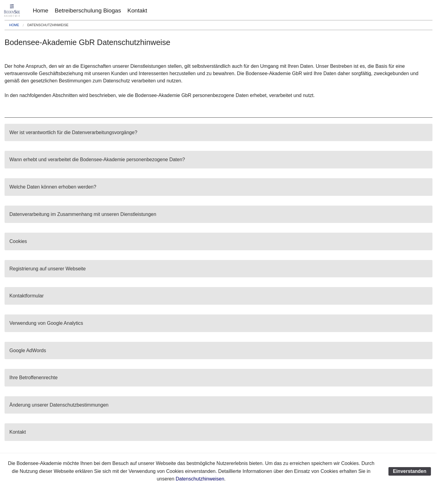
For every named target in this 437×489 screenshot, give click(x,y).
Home (40, 10)
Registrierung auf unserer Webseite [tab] (47, 268)
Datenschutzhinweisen (200, 478)
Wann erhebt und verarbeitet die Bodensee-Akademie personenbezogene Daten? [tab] (97, 159)
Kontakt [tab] (17, 432)
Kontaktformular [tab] (26, 295)
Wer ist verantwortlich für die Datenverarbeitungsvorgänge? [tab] (73, 132)
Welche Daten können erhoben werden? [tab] (52, 186)
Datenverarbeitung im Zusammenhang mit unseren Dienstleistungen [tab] (82, 214)
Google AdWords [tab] (27, 350)
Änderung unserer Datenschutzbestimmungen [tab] (58, 405)
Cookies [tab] (18, 241)
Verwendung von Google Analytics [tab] (46, 323)
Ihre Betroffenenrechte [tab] (33, 377)
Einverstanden (409, 471)
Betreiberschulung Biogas (88, 10)
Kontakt (137, 10)
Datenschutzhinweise (47, 25)
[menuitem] (40, 10)
